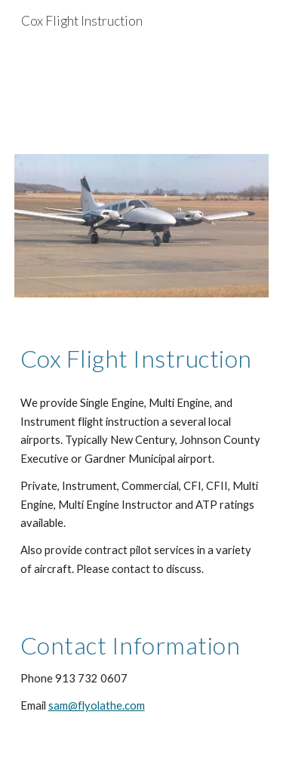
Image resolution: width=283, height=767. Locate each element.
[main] (141, 359)
